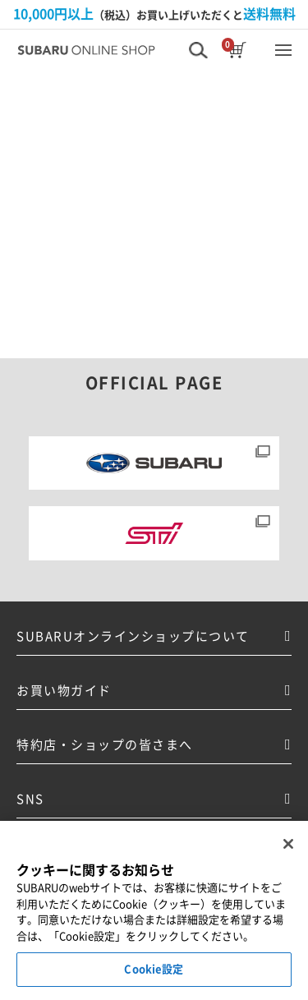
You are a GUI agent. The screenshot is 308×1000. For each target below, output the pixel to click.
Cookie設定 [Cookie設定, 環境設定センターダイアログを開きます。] (153, 970)
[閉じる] (288, 845)
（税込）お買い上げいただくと (154, 14)
